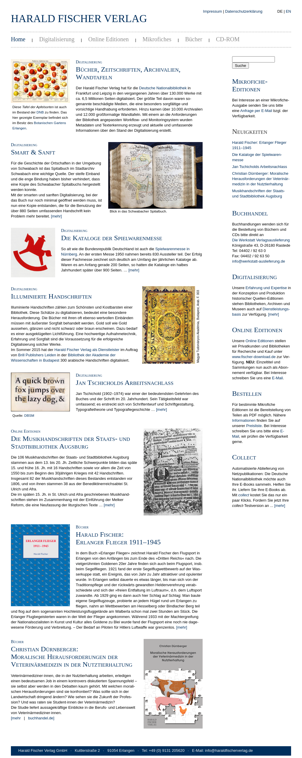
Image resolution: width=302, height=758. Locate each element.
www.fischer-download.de (253, 357)
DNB (40, 112)
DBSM (29, 415)
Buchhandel (250, 213)
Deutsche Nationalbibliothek (163, 88)
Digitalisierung (57, 39)
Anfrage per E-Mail (256, 110)
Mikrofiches (156, 39)
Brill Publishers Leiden (37, 355)
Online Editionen (108, 39)
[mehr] (56, 216)
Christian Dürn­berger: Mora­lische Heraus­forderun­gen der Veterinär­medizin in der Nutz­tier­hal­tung (260, 178)
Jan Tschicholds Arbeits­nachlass (259, 166)
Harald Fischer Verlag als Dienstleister (86, 349)
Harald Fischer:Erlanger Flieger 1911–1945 (118, 538)
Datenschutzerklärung (243, 11)
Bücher (193, 39)
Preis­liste (254, 426)
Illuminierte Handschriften (51, 296)
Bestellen (247, 393)
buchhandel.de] (41, 718)
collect (243, 495)
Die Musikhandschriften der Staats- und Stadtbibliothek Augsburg (70, 442)
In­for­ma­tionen (244, 420)
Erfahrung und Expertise (266, 288)
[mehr (16, 718)
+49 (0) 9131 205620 (167, 750)
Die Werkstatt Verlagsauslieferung (261, 240)
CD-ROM (227, 39)
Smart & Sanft (33, 152)
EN (288, 11)
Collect (244, 457)
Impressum (212, 11)
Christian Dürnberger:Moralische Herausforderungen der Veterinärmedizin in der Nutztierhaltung (71, 656)
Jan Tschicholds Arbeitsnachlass (124, 382)
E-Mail (277, 378)
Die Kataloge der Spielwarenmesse (111, 238)
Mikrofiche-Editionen (249, 85)
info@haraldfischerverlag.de (229, 750)
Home (18, 39)
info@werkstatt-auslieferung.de (258, 261)
